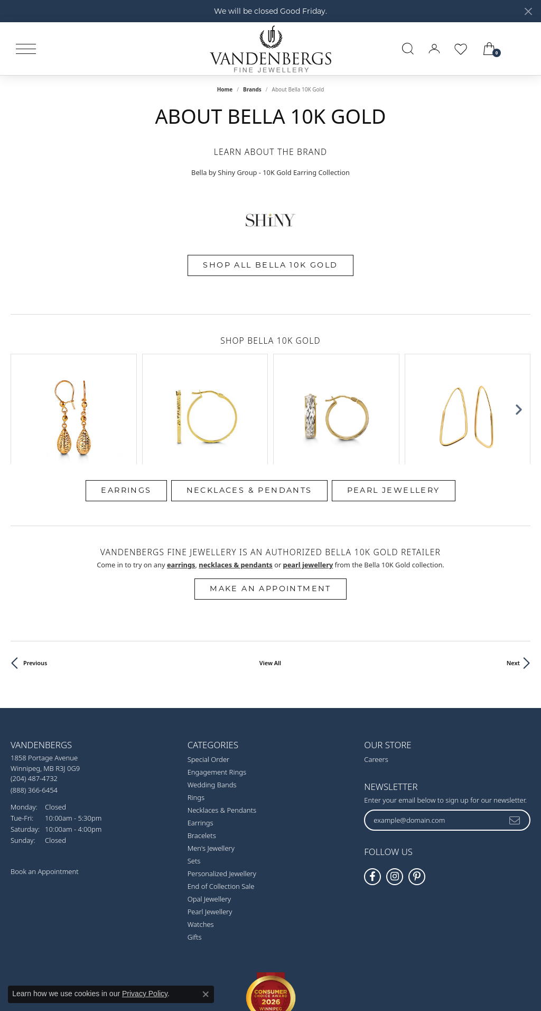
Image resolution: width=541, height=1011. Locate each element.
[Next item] (518, 365)
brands (252, 89)
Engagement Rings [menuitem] (217, 685)
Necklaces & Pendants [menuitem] (222, 723)
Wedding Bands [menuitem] (212, 697)
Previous (35, 575)
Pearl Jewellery (393, 402)
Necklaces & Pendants (249, 402)
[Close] (528, 11)
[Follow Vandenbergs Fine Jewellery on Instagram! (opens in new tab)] (394, 788)
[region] (270, 365)
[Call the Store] (34, 691)
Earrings (126, 402)
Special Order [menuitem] (209, 672)
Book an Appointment (45, 784)
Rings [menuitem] (196, 710)
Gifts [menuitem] (195, 849)
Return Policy (165, 963)
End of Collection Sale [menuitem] (221, 799)
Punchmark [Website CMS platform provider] (288, 997)
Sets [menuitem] (194, 773)
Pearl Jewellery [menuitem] (210, 824)
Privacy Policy (218, 963)
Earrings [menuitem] (200, 735)
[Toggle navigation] (26, 49)
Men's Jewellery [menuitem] (211, 761)
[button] (407, 48)
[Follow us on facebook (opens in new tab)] (372, 788)
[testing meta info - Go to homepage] (270, 48)
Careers (376, 672)
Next (513, 575)
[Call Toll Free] (34, 702)
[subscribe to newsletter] (515, 732)
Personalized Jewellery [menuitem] (222, 786)
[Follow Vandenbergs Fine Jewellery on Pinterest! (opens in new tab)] (416, 788)
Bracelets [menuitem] (202, 748)
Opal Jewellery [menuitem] (209, 811)
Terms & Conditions (281, 963)
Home (225, 89)
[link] (520, 48)
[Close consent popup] (205, 994)
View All (270, 575)
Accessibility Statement (359, 963)
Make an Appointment (270, 501)
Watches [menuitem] (201, 837)
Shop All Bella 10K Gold (270, 265)
